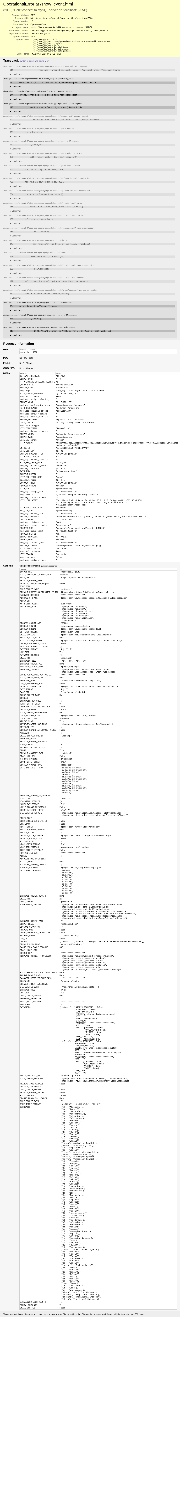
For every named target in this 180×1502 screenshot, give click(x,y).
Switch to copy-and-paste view (34, 63)
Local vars (16, 77)
